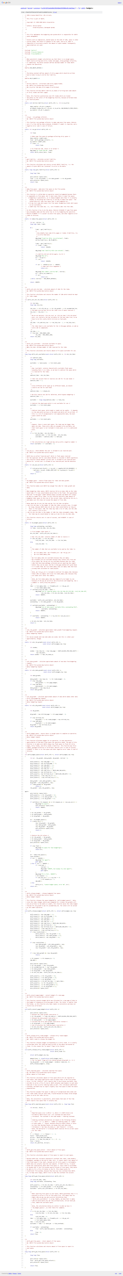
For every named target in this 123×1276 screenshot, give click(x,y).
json (120, 1273)
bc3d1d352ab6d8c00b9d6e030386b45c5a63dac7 (58, 8)
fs (79, 8)
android (23, 8)
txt (116, 1273)
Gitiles (10, 1273)
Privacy (15, 1273)
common (37, 8)
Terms (19, 1273)
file (55, 12)
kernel (30, 8)
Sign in (119, 2)
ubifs (83, 8)
